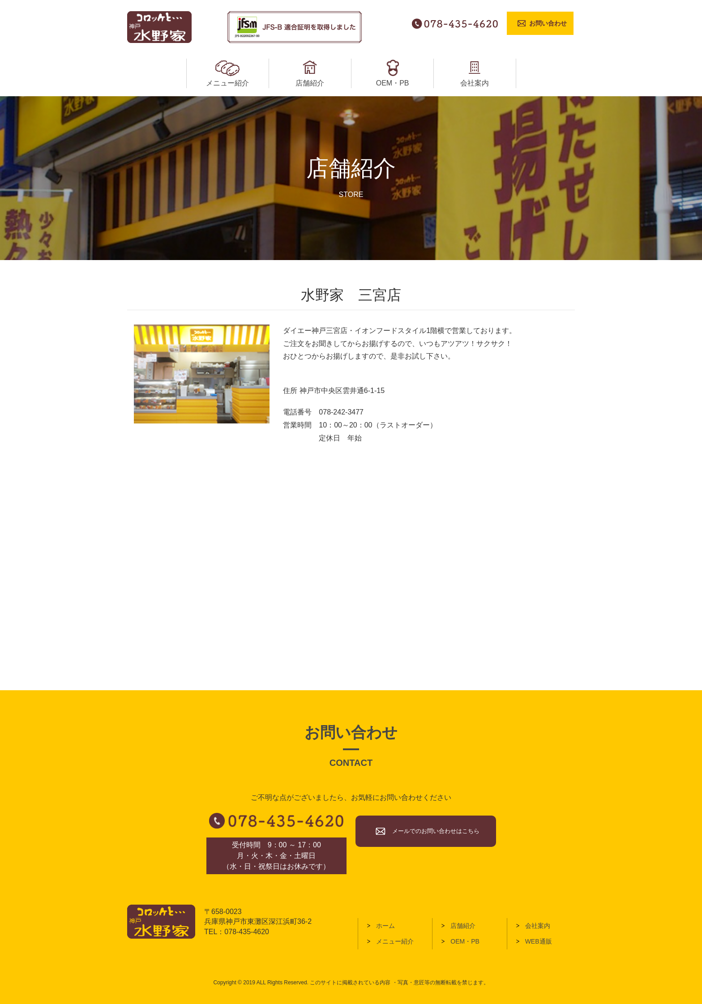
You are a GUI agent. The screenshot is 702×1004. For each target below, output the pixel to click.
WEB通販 (538, 941)
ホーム (385, 925)
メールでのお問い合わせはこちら (435, 831)
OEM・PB (464, 941)
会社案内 (537, 925)
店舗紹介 (462, 925)
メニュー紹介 (395, 941)
